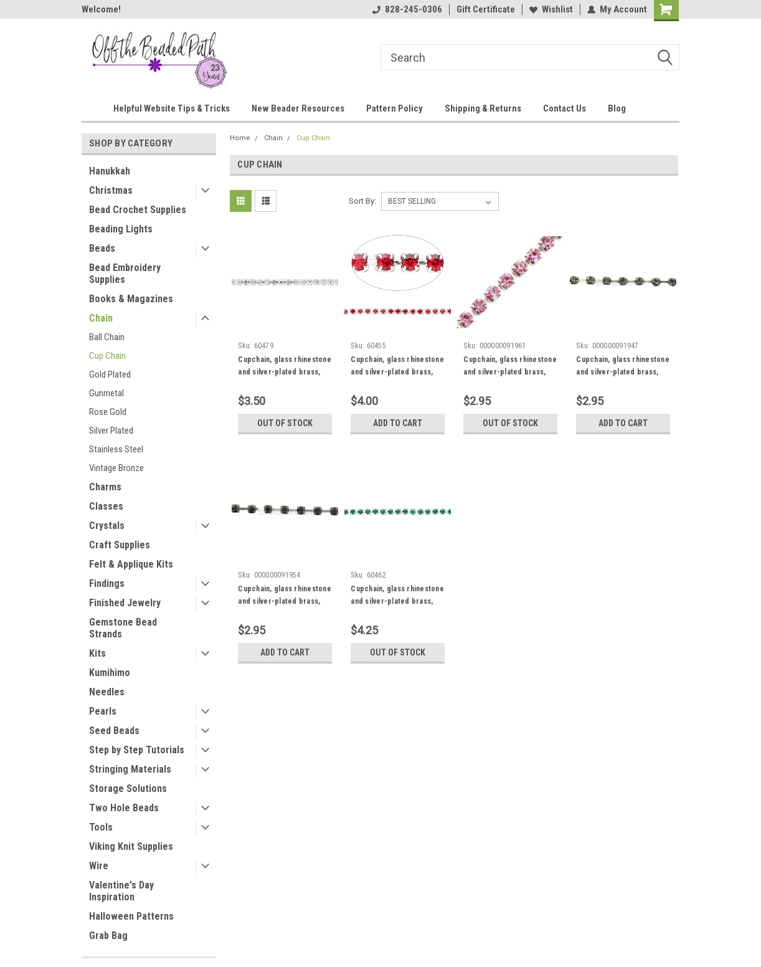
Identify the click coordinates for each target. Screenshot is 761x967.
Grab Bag (108, 935)
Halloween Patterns (131, 916)
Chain (101, 318)
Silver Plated (111, 430)
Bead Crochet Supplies (137, 210)
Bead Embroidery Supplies (125, 273)
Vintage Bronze (116, 468)
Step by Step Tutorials (136, 750)
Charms (105, 487)
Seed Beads (114, 730)
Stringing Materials (130, 769)
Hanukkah (109, 171)
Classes (106, 506)
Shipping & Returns (483, 108)
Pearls (102, 711)
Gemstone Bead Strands (123, 628)
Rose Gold (107, 411)
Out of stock (285, 423)
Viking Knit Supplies (131, 846)
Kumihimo (109, 673)
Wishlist (551, 9)
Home (240, 138)
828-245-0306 (407, 9)
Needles (107, 692)
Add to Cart (397, 423)
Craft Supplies (119, 545)
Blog (617, 108)
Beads (102, 248)
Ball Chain (107, 337)
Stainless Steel (116, 449)
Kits (97, 653)
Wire (98, 866)
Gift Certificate (485, 9)
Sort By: (362, 201)
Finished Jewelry (125, 603)
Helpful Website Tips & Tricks (171, 108)
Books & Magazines (131, 299)
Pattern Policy (394, 108)
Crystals (107, 525)
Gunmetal (106, 393)
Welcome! (101, 9)
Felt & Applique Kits (131, 564)
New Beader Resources (298, 108)
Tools (101, 827)
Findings (107, 583)
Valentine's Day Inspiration (121, 891)
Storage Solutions (128, 788)
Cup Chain (107, 355)
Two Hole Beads (124, 808)
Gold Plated (110, 374)
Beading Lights (121, 229)
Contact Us (564, 108)
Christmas (111, 190)
